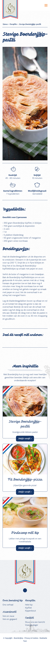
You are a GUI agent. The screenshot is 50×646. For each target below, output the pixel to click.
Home (5, 24)
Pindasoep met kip (25, 532)
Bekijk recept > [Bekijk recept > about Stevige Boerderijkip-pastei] (25, 438)
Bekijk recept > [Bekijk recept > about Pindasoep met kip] (25, 547)
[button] (46, 5)
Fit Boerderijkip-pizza (25, 479)
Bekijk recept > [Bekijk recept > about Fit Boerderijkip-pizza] (25, 491)
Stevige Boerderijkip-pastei (25, 424)
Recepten (13, 24)
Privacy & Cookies (31, 638)
